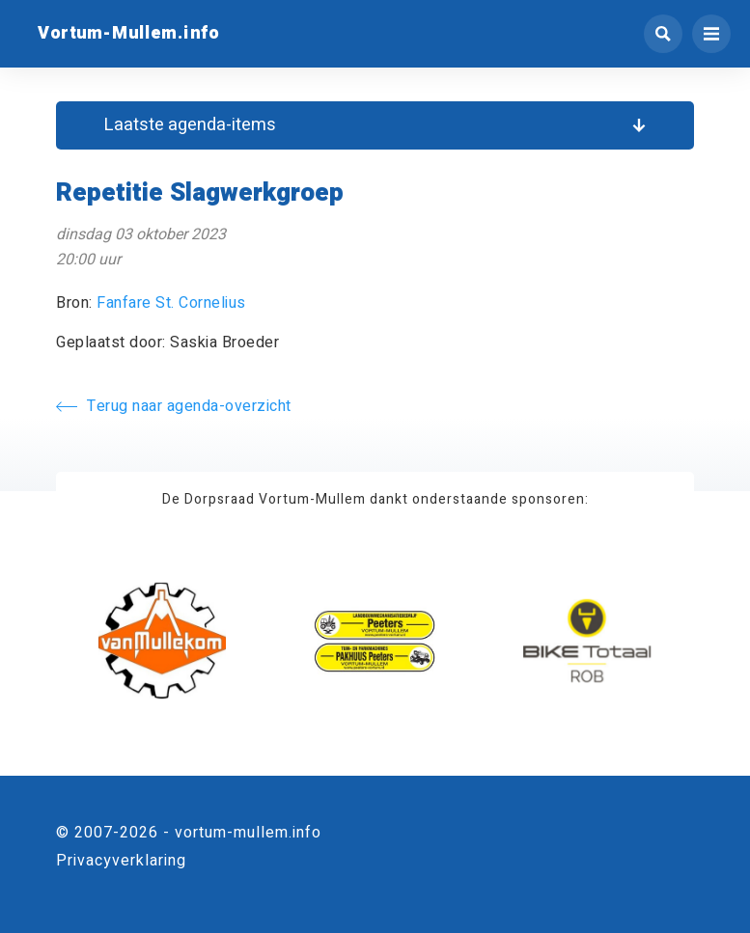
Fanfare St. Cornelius (171, 303)
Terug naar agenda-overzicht (174, 406)
